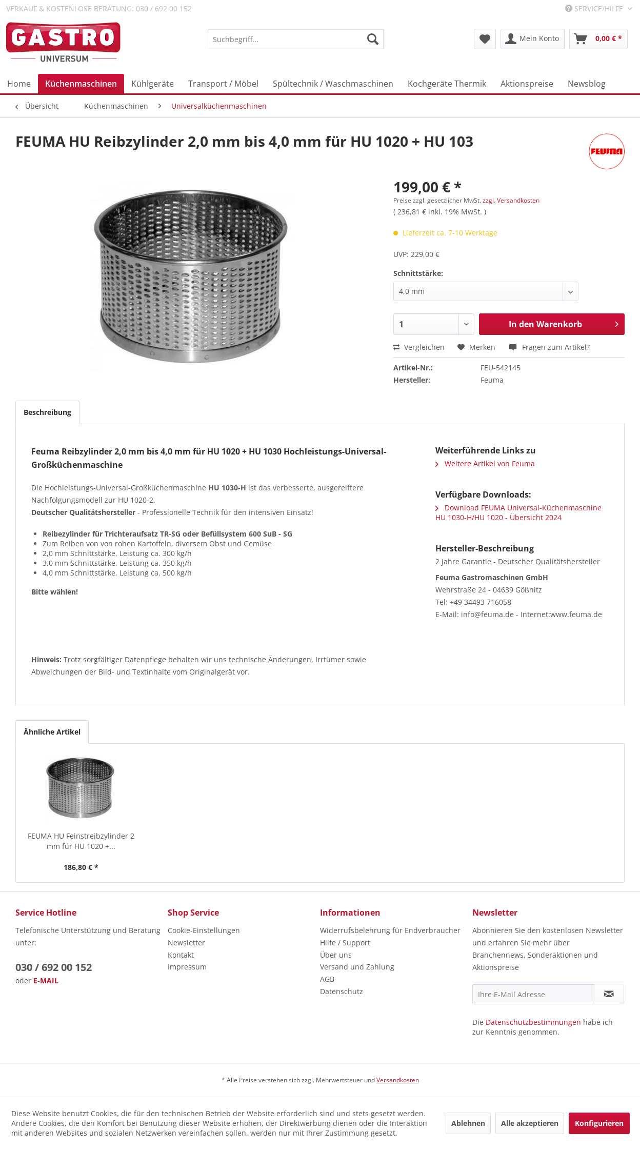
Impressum (187, 967)
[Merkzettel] (485, 39)
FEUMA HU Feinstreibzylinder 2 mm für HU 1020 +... (81, 841)
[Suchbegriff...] (296, 39)
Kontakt (181, 955)
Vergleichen (419, 347)
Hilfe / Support (345, 942)
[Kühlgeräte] (152, 83)
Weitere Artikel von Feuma (485, 463)
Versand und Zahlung (357, 967)
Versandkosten (397, 1080)
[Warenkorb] (598, 39)
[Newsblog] (587, 83)
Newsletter (186, 942)
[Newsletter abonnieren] (609, 994)
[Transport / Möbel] (223, 83)
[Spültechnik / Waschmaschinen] (333, 83)
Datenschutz (341, 991)
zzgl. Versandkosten (511, 200)
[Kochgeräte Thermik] (447, 83)
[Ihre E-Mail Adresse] (533, 994)
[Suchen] (373, 39)
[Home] (19, 83)
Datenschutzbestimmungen (533, 1022)
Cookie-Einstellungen (204, 930)
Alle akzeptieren (529, 1123)
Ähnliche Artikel (52, 732)
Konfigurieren (599, 1123)
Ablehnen (468, 1123)
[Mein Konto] (533, 39)
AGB (327, 979)
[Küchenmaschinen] (81, 83)
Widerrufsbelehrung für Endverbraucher (390, 930)
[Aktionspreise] (527, 83)
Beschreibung (47, 412)
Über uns (336, 955)
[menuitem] (296, 39)
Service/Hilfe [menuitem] (595, 8)
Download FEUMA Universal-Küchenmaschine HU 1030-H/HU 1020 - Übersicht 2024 (518, 512)
